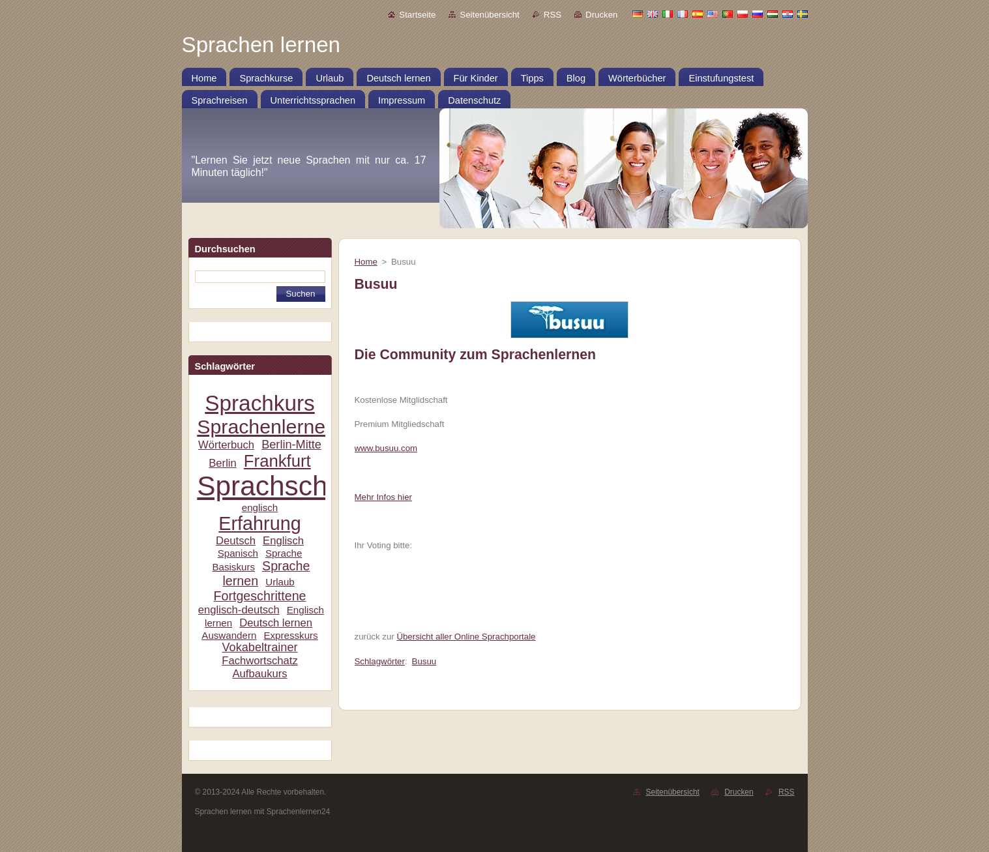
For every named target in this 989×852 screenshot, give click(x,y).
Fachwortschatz (260, 660)
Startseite (417, 15)
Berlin (223, 463)
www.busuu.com (386, 448)
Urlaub (280, 581)
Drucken (601, 15)
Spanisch (238, 553)
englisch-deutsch (239, 610)
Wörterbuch (226, 445)
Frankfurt (277, 461)
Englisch (283, 541)
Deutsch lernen (275, 623)
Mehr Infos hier (383, 497)
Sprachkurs (259, 403)
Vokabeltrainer (259, 647)
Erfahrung (259, 523)
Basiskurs (233, 566)
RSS (552, 15)
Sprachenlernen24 (277, 426)
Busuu (424, 661)
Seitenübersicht (489, 15)
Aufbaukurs (259, 674)
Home (366, 262)
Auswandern (228, 635)
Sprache (283, 553)
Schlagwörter (380, 661)
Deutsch (236, 541)
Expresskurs (290, 635)
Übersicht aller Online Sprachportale (465, 636)
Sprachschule (280, 486)
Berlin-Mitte (291, 444)
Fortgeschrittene (259, 596)
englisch (260, 507)
